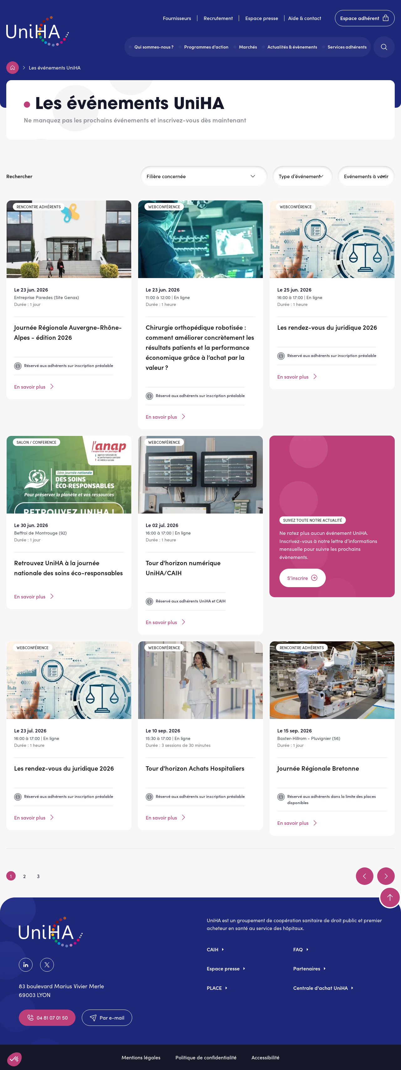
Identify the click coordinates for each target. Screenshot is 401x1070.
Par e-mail (107, 1017)
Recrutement (218, 17)
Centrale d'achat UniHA (320, 987)
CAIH (212, 949)
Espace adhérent (364, 18)
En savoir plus (34, 386)
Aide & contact (304, 17)
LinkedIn (26, 965)
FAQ (298, 949)
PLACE (214, 987)
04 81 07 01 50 (47, 1017)
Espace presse (261, 17)
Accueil (12, 67)
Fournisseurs (177, 17)
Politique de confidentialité (206, 1057)
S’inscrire (302, 578)
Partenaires (306, 968)
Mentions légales (141, 1057)
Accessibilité (265, 1057)
